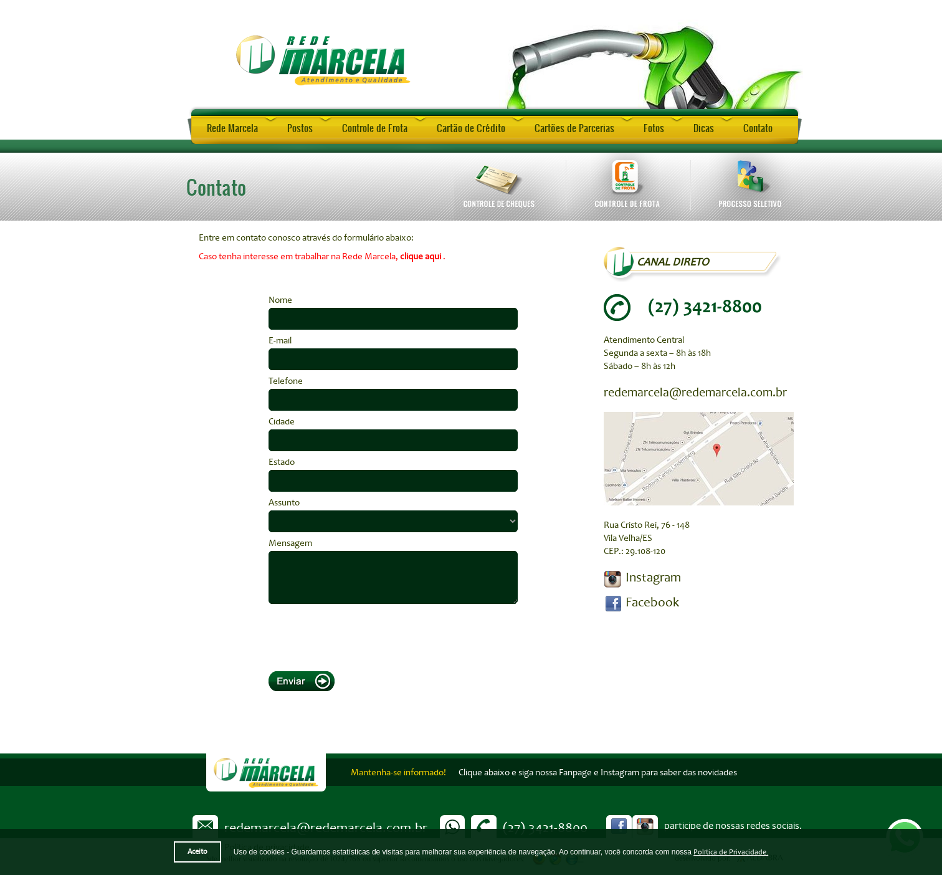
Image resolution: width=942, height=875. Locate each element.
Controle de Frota (374, 128)
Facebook (652, 602)
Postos (300, 128)
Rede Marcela (232, 128)
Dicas (703, 128)
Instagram (653, 577)
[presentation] (363, 634)
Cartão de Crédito (471, 128)
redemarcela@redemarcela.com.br (695, 392)
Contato (758, 128)
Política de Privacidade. (730, 852)
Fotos (654, 128)
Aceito (197, 851)
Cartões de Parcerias (574, 128)
